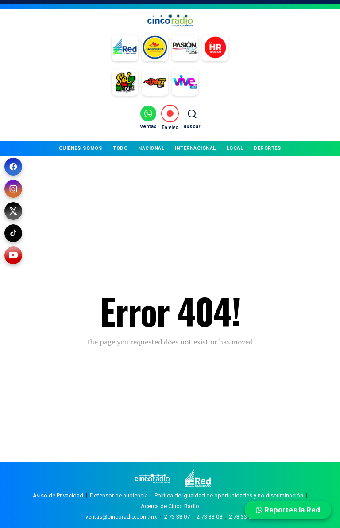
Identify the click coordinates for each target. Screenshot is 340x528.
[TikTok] (13, 233)
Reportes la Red (288, 509)
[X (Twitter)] (13, 211)
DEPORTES (267, 148)
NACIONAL (151, 148)
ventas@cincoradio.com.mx (121, 516)
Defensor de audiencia (119, 495)
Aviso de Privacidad (58, 495)
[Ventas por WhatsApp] (148, 117)
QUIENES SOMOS (81, 148)
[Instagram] (13, 189)
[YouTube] (13, 255)
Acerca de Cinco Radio (170, 506)
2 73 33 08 (209, 516)
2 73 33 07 (177, 516)
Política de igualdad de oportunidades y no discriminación (229, 495)
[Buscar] (191, 117)
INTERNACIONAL (195, 148)
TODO (120, 148)
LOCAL (235, 148)
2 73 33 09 (242, 516)
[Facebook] (13, 167)
